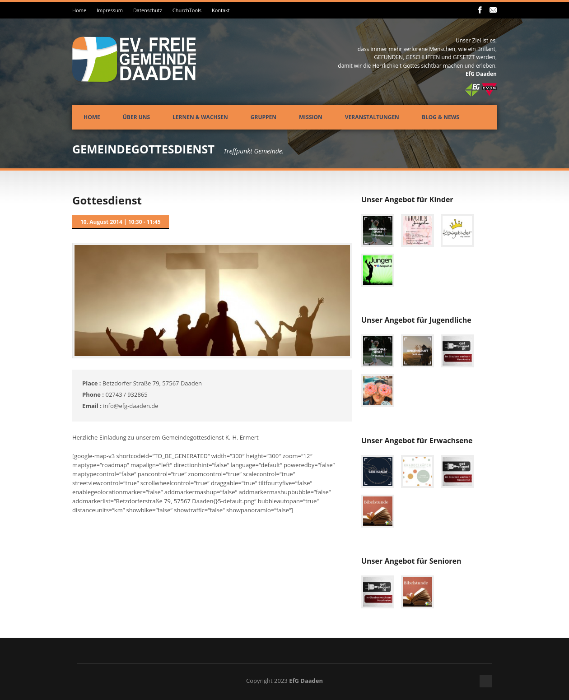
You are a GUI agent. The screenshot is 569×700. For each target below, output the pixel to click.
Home (79, 10)
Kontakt (221, 10)
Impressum (110, 10)
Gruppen (263, 117)
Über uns (136, 117)
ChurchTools (187, 10)
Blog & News (440, 117)
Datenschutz (147, 10)
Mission (310, 117)
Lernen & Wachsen (200, 117)
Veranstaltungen (372, 117)
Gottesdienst (107, 200)
